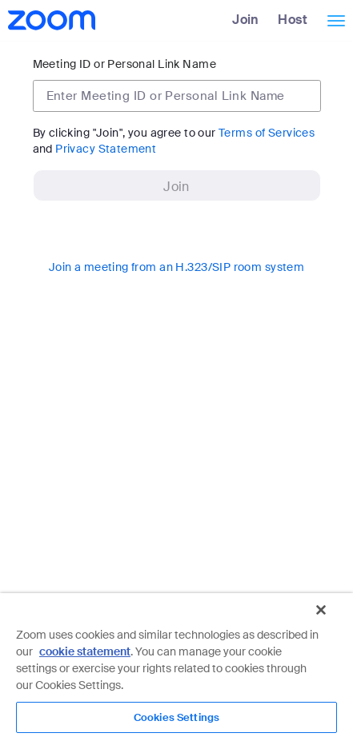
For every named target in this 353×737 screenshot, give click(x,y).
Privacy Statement (105, 148)
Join (245, 19)
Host (292, 19)
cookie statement (84, 651)
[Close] (321, 610)
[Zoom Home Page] (50, 20)
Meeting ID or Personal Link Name (124, 64)
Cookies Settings (176, 717)
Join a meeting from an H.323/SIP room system (176, 267)
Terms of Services (267, 132)
